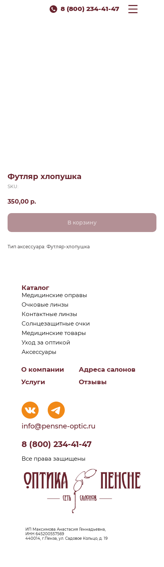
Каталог (35, 287)
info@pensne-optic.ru (58, 426)
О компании (42, 369)
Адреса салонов (107, 369)
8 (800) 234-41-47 (90, 8)
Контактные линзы (49, 314)
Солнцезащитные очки (56, 323)
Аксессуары (39, 351)
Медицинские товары (54, 332)
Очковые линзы (45, 304)
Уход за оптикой (46, 342)
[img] (30, 410)
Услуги (33, 382)
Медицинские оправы (54, 295)
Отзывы (93, 382)
